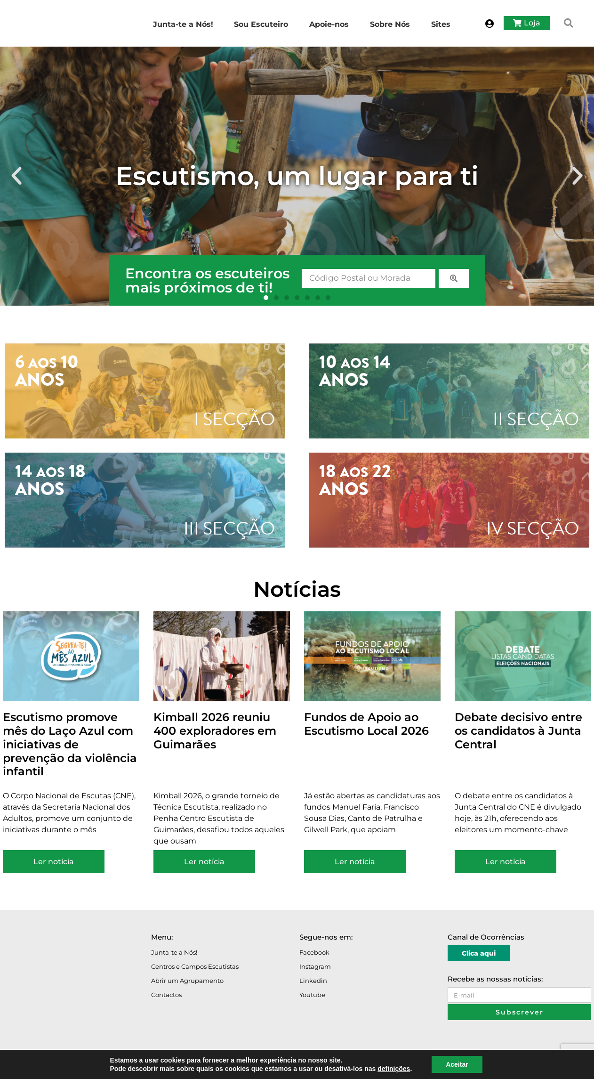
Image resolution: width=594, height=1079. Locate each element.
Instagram (315, 966)
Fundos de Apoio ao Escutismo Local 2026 (366, 724)
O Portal (16, 1066)
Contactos (166, 994)
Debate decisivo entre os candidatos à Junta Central (518, 730)
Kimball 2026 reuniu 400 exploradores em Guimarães (214, 730)
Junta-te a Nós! (174, 952)
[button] (568, 23)
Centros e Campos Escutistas (195, 966)
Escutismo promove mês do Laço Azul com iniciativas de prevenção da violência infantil (70, 744)
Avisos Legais (51, 1066)
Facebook (314, 952)
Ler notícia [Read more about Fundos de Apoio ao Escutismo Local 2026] (355, 861)
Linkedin (313, 980)
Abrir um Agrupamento (187, 980)
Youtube (312, 994)
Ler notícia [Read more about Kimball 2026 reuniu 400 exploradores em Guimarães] (204, 861)
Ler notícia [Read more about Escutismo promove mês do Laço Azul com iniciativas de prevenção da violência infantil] (53, 861)
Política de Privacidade (103, 1066)
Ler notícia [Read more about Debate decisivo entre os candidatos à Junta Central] (505, 861)
